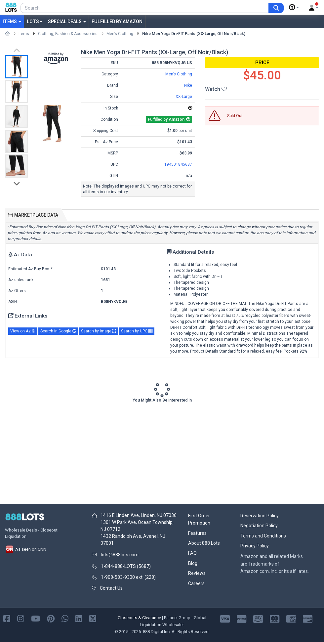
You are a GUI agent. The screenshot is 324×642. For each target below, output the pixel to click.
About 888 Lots (204, 543)
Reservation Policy (259, 515)
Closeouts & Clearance (139, 617)
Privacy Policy (254, 545)
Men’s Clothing (119, 33)
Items (12, 21)
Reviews (197, 573)
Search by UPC (136, 331)
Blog (192, 563)
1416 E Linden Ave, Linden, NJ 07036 (139, 515)
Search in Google (58, 331)
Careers (196, 583)
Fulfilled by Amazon (117, 21)
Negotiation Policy (259, 525)
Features (197, 533)
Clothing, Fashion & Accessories (68, 33)
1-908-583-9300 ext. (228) (128, 577)
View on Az (22, 331)
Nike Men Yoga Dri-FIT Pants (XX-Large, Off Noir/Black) (193, 33)
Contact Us (111, 588)
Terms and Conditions (263, 535)
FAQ (192, 553)
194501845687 (178, 164)
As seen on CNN (25, 549)
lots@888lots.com (120, 554)
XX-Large (184, 96)
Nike (188, 85)
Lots (34, 21)
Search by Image (98, 331)
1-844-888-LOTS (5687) (126, 566)
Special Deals (67, 21)
